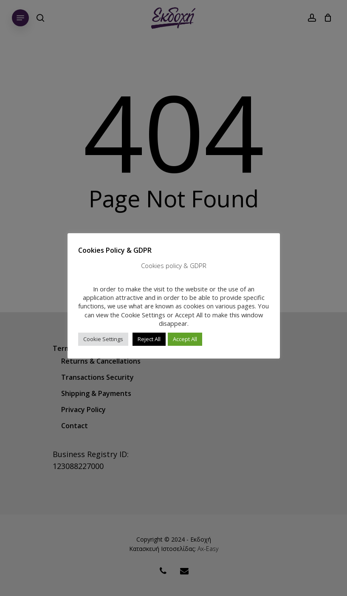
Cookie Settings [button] (103, 339)
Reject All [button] (149, 339)
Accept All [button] (185, 339)
